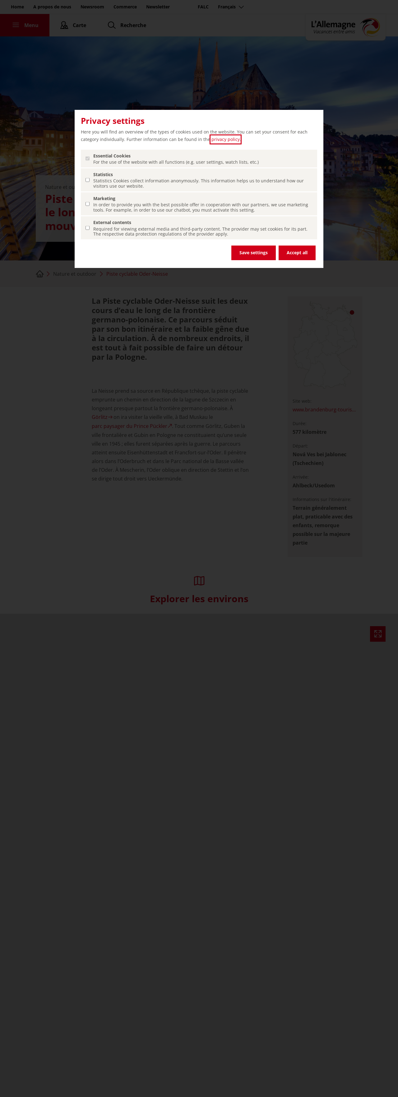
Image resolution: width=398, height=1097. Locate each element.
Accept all (297, 252)
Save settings (253, 252)
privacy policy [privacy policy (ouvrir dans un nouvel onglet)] (225, 139)
